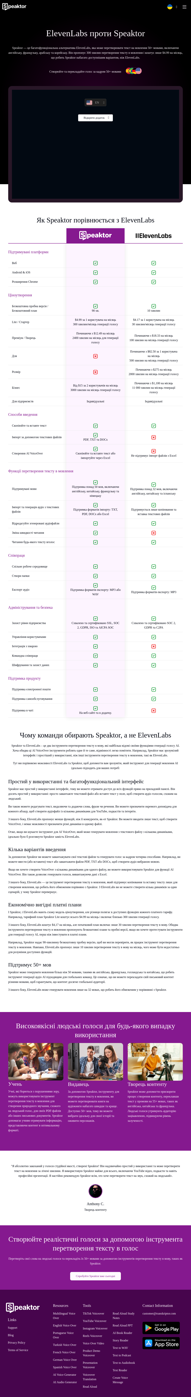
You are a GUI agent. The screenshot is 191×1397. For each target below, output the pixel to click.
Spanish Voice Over (65, 1367)
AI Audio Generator (65, 1382)
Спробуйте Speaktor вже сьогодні (95, 1276)
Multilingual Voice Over (64, 1316)
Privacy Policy (16, 1342)
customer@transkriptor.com (159, 1313)
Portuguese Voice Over (63, 1335)
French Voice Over (64, 1352)
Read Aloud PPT (123, 1325)
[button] (171, 7)
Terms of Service (18, 1350)
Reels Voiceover (92, 1335)
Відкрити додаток (94, 118)
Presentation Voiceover (90, 1365)
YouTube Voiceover (95, 1321)
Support (12, 1327)
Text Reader (120, 1370)
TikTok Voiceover (93, 1313)
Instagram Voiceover (95, 1328)
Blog (11, 1335)
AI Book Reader (122, 1332)
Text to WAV (120, 1347)
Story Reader (120, 1340)
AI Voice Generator (64, 1374)
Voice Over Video (93, 1343)
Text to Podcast (122, 1355)
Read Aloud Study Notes (123, 1316)
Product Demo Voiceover (91, 1353)
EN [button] (92, 102)
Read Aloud (90, 1386)
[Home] (14, 7)
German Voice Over (65, 1359)
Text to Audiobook (124, 1362)
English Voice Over (64, 1325)
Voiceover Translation (89, 1377)
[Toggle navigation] (184, 6)
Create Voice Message (120, 1380)
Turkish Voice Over (64, 1344)
